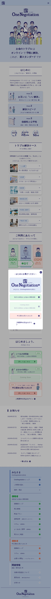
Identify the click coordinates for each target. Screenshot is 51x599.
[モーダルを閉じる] (41, 272)
